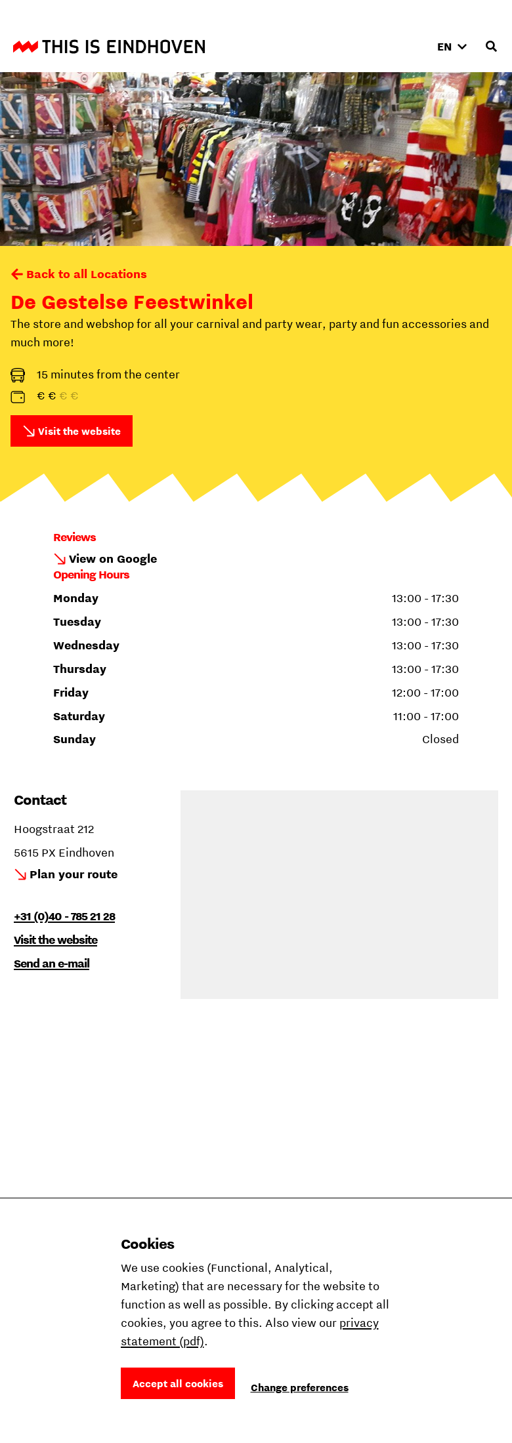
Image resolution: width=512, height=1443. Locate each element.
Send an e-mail (51, 963)
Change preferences (300, 1387)
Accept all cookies (178, 1383)
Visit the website (79, 430)
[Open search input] (491, 46)
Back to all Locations (86, 274)
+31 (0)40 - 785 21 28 (64, 916)
